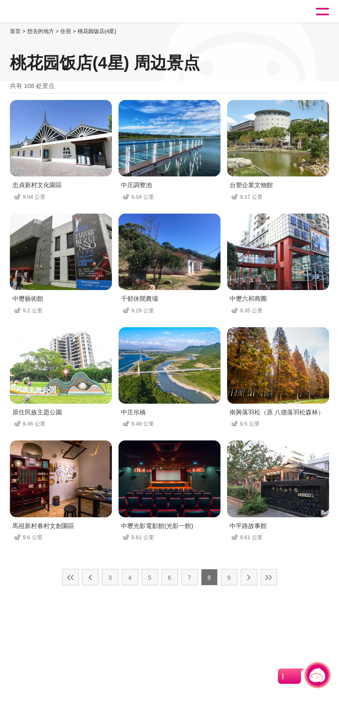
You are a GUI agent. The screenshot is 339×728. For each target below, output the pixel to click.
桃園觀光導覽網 (40, 12)
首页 (15, 31)
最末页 (269, 577)
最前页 (70, 577)
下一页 (249, 577)
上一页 (90, 577)
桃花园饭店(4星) (97, 31)
